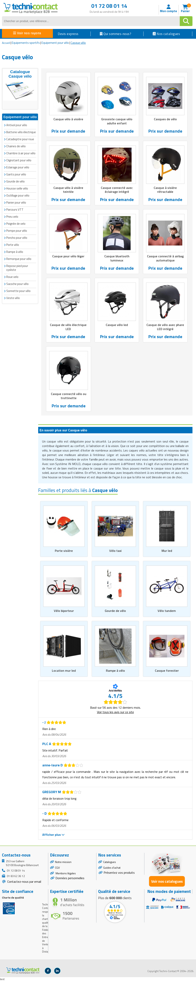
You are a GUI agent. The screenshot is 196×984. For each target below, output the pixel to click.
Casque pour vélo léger (68, 257)
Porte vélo (12, 244)
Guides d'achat (111, 870)
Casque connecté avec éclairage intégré (117, 190)
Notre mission (63, 865)
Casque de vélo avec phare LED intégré (165, 328)
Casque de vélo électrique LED (68, 328)
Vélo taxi (115, 553)
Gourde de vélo (115, 613)
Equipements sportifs (26, 42)
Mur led (166, 553)
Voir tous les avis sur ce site (115, 715)
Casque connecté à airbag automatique (165, 259)
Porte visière (64, 553)
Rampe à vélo (115, 673)
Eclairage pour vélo (17, 166)
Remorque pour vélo (18, 258)
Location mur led (64, 673)
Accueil (6, 43)
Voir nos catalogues (167, 884)
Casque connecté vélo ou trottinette (69, 398)
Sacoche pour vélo (17, 283)
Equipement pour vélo (55, 42)
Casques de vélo (165, 119)
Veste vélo (13, 297)
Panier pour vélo (16, 202)
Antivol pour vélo (16, 124)
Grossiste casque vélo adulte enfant (117, 121)
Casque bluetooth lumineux (117, 259)
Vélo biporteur (64, 613)
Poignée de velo (15, 223)
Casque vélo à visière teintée (68, 190)
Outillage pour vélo (17, 195)
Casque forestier (166, 673)
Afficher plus (53, 837)
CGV (57, 870)
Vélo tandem (167, 613)
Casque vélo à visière (68, 119)
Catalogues (109, 865)
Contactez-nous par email (23, 884)
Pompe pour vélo (16, 230)
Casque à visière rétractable (165, 190)
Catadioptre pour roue (20, 138)
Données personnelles (69, 881)
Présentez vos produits (119, 875)
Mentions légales (65, 876)
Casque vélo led (117, 326)
